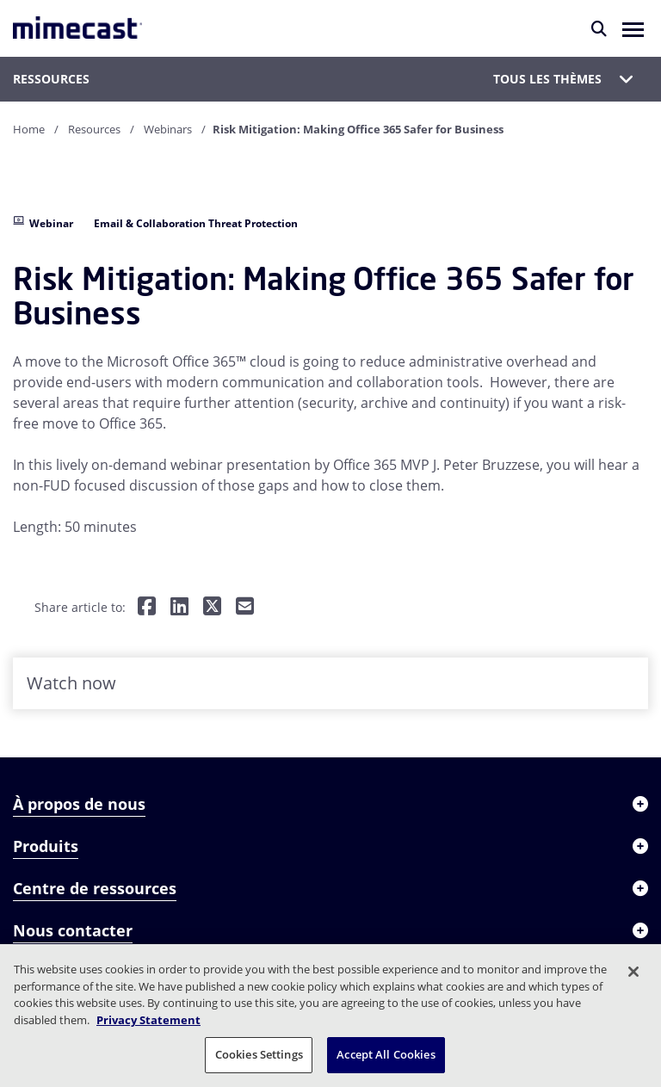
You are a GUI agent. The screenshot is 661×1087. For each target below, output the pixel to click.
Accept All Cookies (386, 1054)
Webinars (168, 129)
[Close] (633, 972)
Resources (94, 129)
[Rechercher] (599, 28)
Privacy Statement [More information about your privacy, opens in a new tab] (148, 1020)
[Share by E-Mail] (245, 607)
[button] (633, 28)
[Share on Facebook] (147, 607)
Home (29, 129)
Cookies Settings (259, 1054)
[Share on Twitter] (212, 607)
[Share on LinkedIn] (179, 607)
